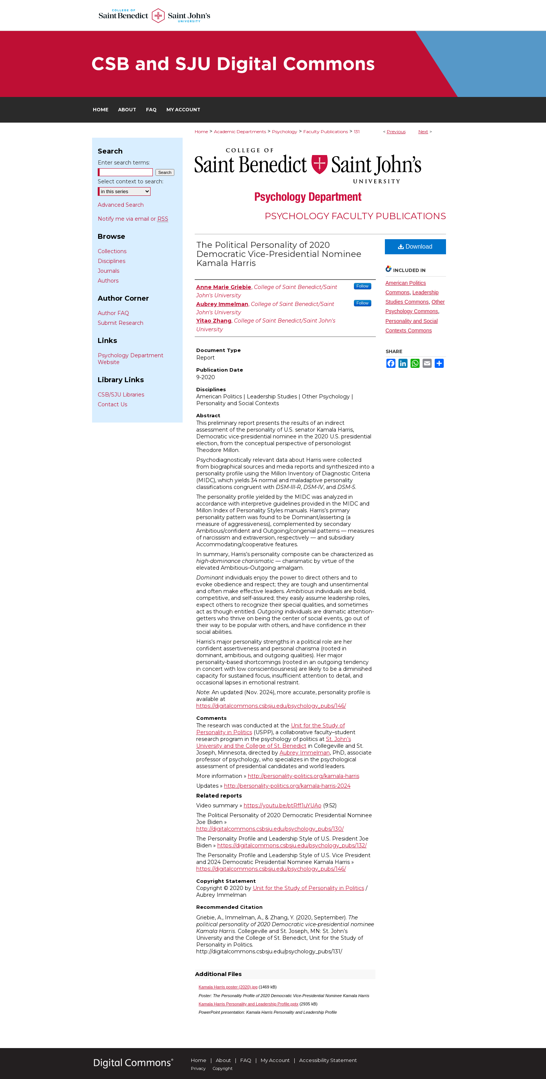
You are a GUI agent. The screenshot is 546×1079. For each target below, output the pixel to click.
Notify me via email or (133, 218)
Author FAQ (113, 313)
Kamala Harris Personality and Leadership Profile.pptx (248, 1004)
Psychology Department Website (130, 359)
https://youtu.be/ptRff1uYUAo (282, 805)
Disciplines (111, 261)
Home (201, 131)
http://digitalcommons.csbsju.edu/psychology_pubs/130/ (270, 828)
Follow (363, 286)
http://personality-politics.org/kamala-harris (303, 776)
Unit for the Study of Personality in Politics (308, 888)
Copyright (222, 1068)
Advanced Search (121, 204)
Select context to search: (130, 181)
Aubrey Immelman (305, 752)
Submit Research (120, 323)
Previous (396, 131)
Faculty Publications (325, 131)
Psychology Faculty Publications (355, 216)
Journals (108, 270)
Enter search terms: (124, 162)
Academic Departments (240, 131)
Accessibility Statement (328, 1060)
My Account (275, 1060)
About (223, 1060)
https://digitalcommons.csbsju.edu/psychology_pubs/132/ (292, 845)
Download (415, 246)
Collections (112, 251)
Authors (108, 280)
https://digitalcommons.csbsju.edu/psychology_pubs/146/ (271, 705)
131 (357, 131)
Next (423, 131)
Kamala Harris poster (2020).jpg (228, 987)
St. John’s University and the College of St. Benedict (273, 742)
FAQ (245, 1060)
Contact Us (112, 404)
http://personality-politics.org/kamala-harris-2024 (287, 785)
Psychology (284, 131)
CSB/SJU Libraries (121, 394)
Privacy (198, 1068)
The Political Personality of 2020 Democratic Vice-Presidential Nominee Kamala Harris (278, 254)
